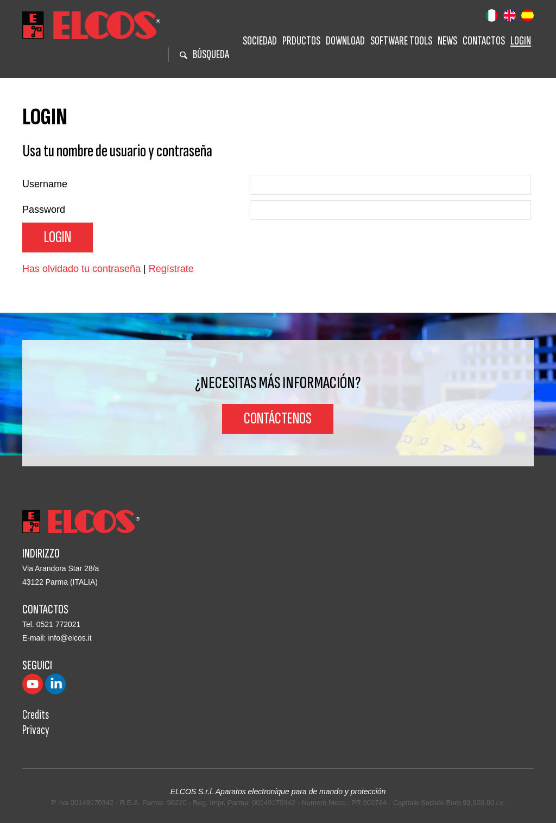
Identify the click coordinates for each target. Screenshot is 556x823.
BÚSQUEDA (204, 54)
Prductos (301, 41)
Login (520, 41)
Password (43, 209)
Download (345, 41)
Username (44, 184)
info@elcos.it (69, 638)
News (447, 41)
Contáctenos (278, 418)
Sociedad (260, 41)
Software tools (401, 41)
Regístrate (171, 268)
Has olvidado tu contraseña (81, 268)
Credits (35, 715)
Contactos (484, 41)
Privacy (35, 730)
